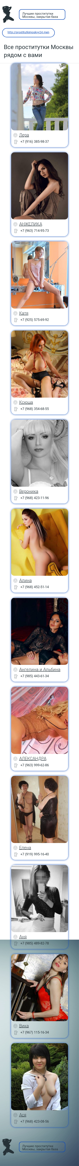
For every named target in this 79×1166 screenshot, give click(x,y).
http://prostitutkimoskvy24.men (28, 32)
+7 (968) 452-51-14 (34, 587)
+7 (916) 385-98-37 (34, 142)
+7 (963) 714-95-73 (34, 231)
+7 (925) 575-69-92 (34, 320)
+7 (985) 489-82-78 (34, 943)
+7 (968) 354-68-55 (34, 409)
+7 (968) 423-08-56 (34, 1121)
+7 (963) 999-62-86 (34, 765)
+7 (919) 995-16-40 (34, 854)
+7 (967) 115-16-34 (34, 1032)
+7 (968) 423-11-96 (34, 498)
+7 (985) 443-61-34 (34, 676)
